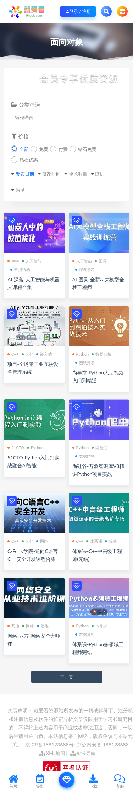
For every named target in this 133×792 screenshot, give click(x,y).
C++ (13, 354)
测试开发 (85, 362)
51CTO (15, 447)
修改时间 (51, 174)
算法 (111, 541)
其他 (27, 354)
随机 (99, 174)
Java (13, 261)
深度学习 (85, 269)
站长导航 (82, 753)
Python (80, 354)
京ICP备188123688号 (50, 744)
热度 (20, 190)
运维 (43, 625)
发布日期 (25, 174)
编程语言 (24, 117)
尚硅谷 (99, 447)
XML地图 (52, 753)
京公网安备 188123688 (103, 744)
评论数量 (78, 174)
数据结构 (20, 269)
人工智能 (32, 261)
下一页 (66, 677)
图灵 (100, 261)
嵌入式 (44, 354)
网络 (42, 541)
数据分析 (101, 354)
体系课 (94, 541)
